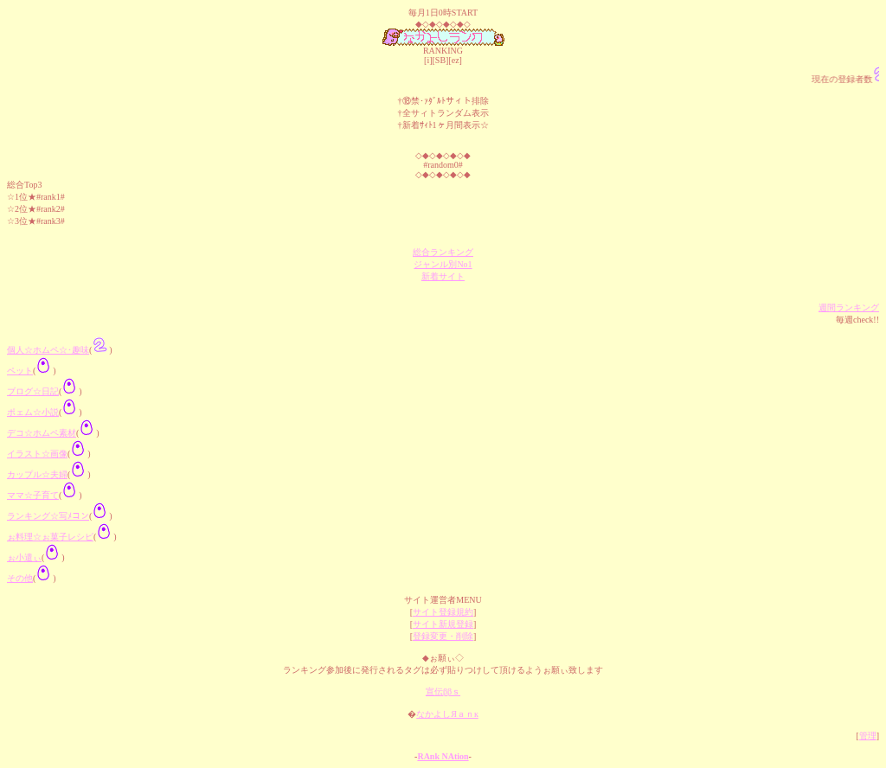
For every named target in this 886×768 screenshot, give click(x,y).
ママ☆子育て (33, 495)
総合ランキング (443, 252)
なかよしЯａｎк (447, 714)
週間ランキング (849, 307)
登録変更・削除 (443, 636)
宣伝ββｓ (443, 691)
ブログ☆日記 (33, 391)
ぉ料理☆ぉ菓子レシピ (50, 536)
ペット (20, 370)
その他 (20, 578)
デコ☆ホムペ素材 (41, 433)
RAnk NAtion (442, 756)
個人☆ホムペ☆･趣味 (48, 350)
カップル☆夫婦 (37, 474)
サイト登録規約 (443, 612)
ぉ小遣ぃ (24, 557)
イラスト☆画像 (37, 453)
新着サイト (443, 276)
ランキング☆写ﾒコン (48, 516)
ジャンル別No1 (443, 264)
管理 (867, 735)
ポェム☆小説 (33, 412)
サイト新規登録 (443, 624)
